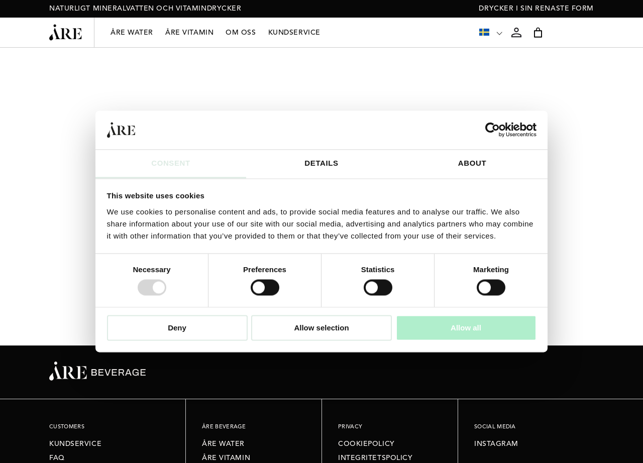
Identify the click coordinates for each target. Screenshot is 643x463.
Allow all (466, 327)
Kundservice (294, 32)
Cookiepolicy (366, 443)
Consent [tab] (170, 163)
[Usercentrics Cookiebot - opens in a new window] (493, 130)
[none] (491, 32)
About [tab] (472, 163)
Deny (177, 327)
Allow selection (321, 327)
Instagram (496, 443)
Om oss (241, 32)
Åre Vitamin (189, 32)
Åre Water (132, 32)
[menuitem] (491, 32)
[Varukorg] (538, 32)
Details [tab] (321, 163)
